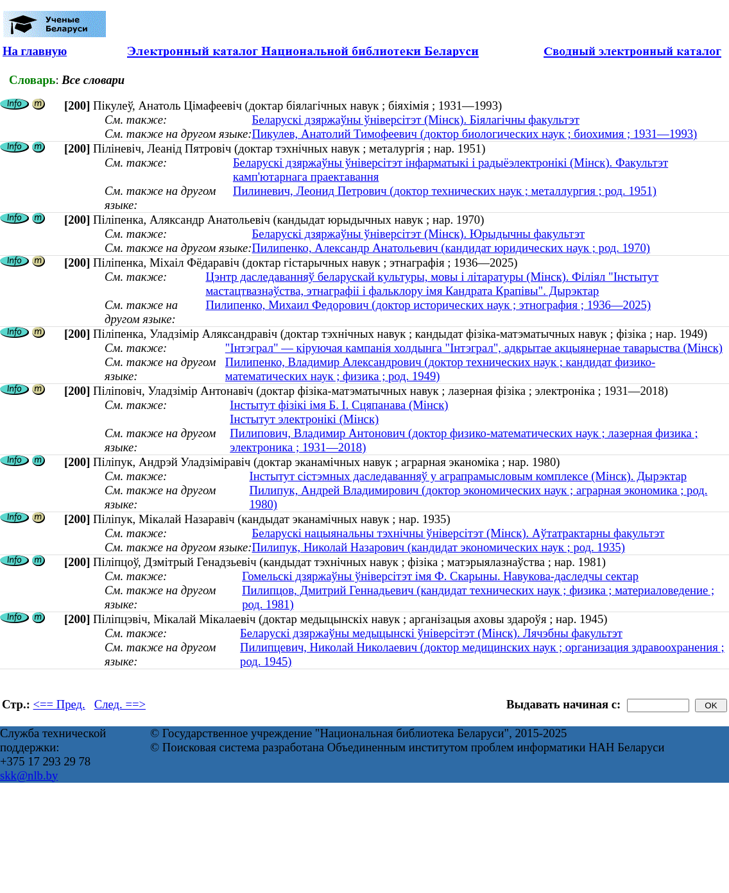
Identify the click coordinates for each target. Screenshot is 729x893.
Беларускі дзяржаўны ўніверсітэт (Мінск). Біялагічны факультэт (415, 119)
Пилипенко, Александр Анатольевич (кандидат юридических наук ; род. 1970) (451, 248)
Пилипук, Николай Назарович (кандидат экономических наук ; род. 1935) (438, 547)
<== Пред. (59, 704)
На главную (35, 51)
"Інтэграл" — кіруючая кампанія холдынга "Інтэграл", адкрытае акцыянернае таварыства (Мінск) (474, 348)
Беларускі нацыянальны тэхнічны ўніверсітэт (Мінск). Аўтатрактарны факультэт (458, 533)
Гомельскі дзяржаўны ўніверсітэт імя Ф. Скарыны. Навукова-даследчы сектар (440, 576)
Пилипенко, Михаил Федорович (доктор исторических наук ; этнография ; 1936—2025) (428, 305)
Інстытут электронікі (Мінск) (304, 419)
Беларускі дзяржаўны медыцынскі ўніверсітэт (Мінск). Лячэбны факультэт (431, 633)
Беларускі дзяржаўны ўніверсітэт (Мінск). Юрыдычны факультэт (418, 233)
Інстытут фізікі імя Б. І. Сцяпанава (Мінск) (339, 405)
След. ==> (120, 704)
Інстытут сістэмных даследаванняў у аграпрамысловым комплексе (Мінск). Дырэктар (468, 476)
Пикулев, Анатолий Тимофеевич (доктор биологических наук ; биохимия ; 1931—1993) (474, 133)
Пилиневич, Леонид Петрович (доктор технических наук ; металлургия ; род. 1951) (444, 190)
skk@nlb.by (29, 775)
